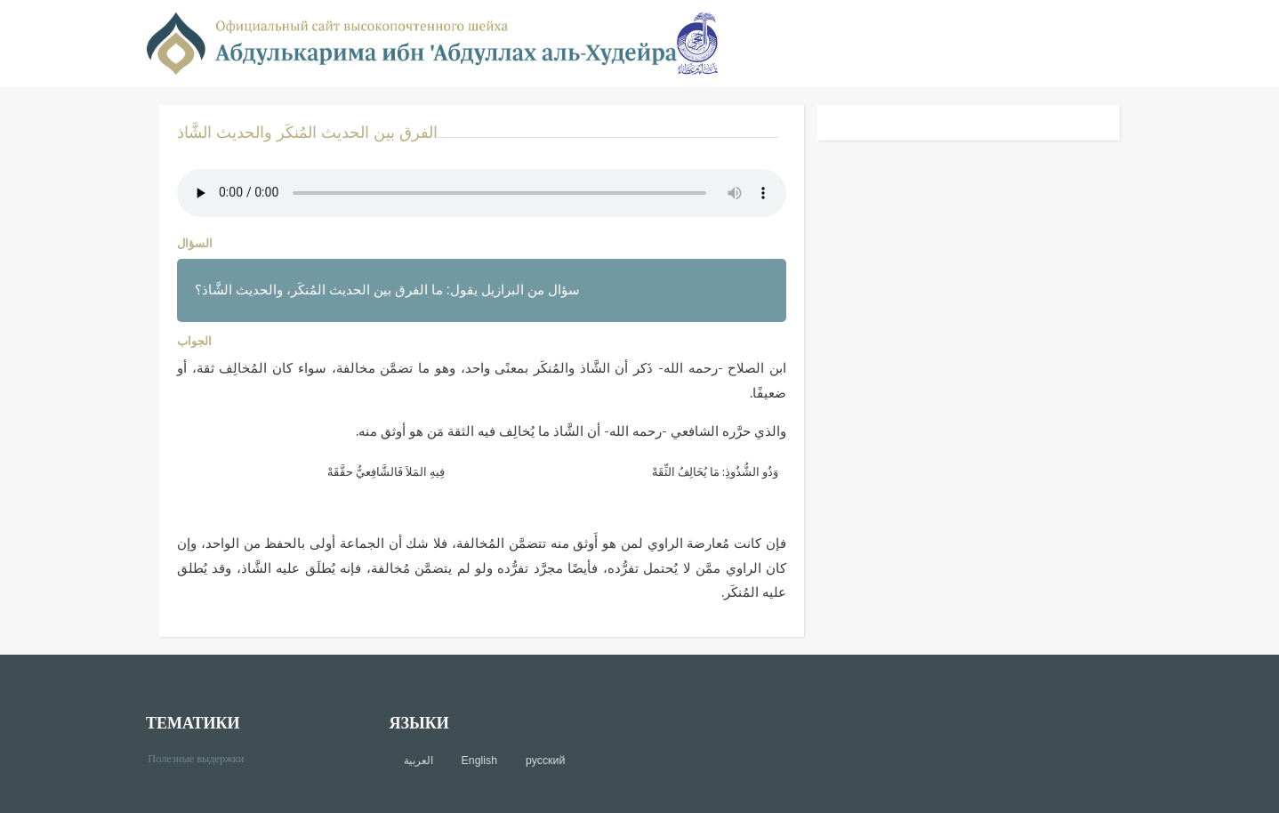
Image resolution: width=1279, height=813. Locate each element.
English (479, 760)
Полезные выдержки (202, 757)
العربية (418, 760)
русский (545, 760)
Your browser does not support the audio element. (481, 193)
